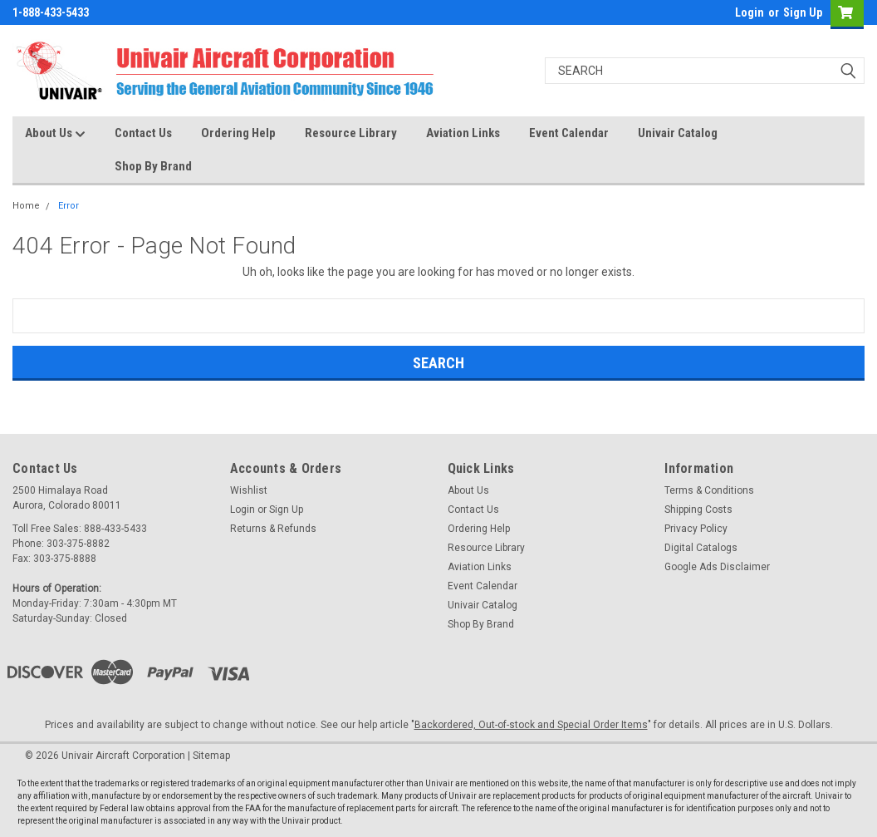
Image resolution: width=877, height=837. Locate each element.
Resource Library (351, 133)
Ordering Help (238, 133)
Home (26, 205)
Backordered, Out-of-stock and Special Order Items (531, 725)
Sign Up (802, 12)
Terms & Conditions (709, 490)
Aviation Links (463, 133)
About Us (55, 134)
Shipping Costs (698, 509)
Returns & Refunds (273, 528)
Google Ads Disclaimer (717, 567)
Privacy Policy (696, 528)
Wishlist (248, 490)
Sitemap (211, 755)
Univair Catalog (678, 133)
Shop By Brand (153, 166)
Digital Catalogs (700, 548)
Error (68, 205)
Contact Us (143, 133)
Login (749, 12)
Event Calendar (569, 133)
